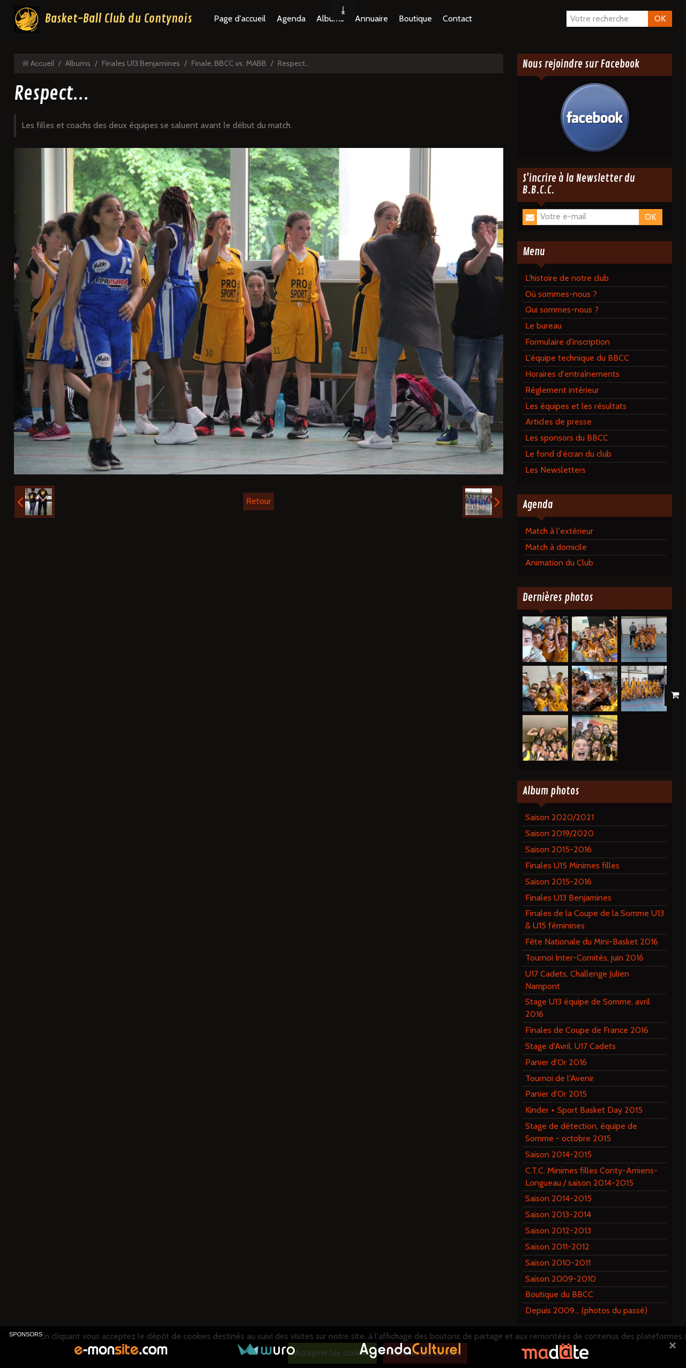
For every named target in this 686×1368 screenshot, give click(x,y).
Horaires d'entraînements (572, 374)
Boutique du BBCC (559, 1294)
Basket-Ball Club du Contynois (118, 18)
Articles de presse (558, 422)
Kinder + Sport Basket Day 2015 (584, 1110)
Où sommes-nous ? (561, 294)
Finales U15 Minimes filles (572, 865)
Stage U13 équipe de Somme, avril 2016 (587, 1008)
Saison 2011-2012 (557, 1246)
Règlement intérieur (562, 390)
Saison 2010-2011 (558, 1263)
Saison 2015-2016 (558, 849)
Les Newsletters (555, 470)
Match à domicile (556, 547)
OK (660, 18)
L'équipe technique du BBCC (577, 358)
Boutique (415, 18)
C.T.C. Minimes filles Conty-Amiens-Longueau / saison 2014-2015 (591, 1176)
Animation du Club (559, 562)
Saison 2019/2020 (559, 833)
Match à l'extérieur (559, 531)
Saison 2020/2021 (559, 817)
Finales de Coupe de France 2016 (586, 1030)
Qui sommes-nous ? (562, 309)
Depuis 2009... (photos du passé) (586, 1310)
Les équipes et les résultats (576, 406)
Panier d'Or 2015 (556, 1094)
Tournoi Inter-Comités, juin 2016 (584, 958)
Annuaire (371, 18)
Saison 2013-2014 (558, 1214)
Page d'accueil (240, 18)
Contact (457, 18)
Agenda (291, 18)
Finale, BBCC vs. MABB (228, 63)
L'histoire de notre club (567, 278)
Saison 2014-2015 (558, 1154)
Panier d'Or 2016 (556, 1062)
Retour (258, 501)
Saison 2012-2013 (558, 1230)
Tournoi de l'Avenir (559, 1078)
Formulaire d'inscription (567, 342)
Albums (78, 63)
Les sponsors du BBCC (566, 438)
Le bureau (543, 326)
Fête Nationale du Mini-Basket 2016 (591, 941)
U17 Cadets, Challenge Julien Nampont (577, 980)
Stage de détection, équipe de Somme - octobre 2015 (581, 1132)
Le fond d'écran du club (568, 454)
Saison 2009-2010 (560, 1279)
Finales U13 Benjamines (141, 63)
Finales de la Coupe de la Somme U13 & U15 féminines (594, 919)
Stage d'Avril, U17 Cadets (570, 1046)
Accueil (42, 63)
